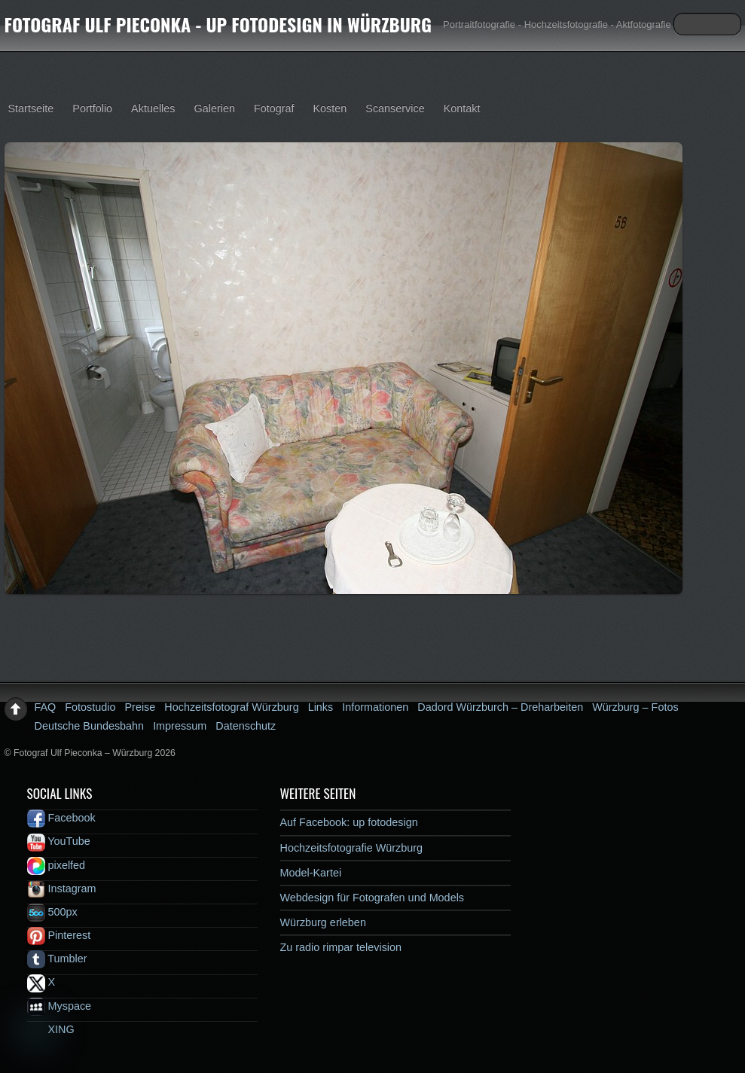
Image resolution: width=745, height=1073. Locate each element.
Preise (140, 707)
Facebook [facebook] (61, 818)
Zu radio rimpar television (341, 947)
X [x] (41, 982)
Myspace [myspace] (59, 1006)
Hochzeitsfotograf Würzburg (231, 707)
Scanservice (394, 108)
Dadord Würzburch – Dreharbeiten (500, 707)
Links (321, 707)
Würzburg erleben (323, 922)
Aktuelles (153, 108)
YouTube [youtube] (58, 841)
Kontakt (462, 108)
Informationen (375, 707)
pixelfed (56, 865)
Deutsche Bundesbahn (90, 726)
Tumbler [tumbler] (57, 959)
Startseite (31, 108)
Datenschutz (245, 726)
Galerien (214, 108)
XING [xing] (51, 1029)
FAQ (45, 707)
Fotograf (274, 108)
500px (52, 912)
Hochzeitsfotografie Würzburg (351, 848)
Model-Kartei (311, 873)
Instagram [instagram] (61, 888)
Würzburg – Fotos (635, 707)
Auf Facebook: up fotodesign (349, 822)
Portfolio (92, 108)
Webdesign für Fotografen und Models (372, 898)
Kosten (330, 108)
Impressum (179, 726)
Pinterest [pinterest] (59, 935)
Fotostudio (90, 707)
